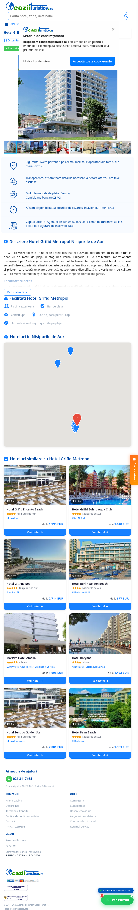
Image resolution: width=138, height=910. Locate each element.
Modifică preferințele (36, 61)
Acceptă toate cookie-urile (92, 61)
